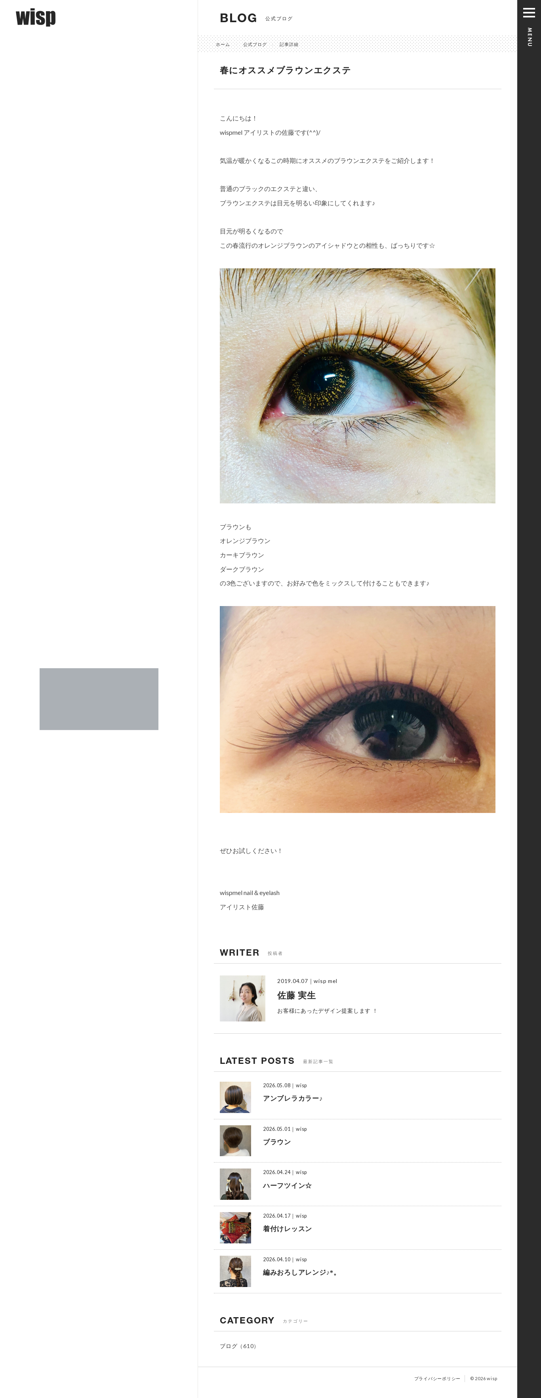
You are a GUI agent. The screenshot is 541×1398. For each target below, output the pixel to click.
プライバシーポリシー (437, 1378)
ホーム (223, 44)
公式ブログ (255, 44)
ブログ (228, 1346)
